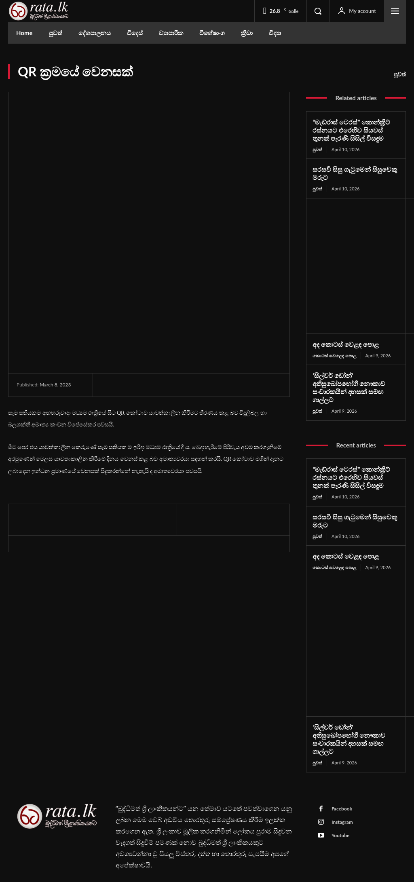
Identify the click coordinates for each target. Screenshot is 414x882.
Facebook (341, 787)
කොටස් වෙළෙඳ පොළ (334, 354)
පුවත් (400, 74)
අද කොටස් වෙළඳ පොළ (343, 342)
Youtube (340, 813)
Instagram (341, 800)
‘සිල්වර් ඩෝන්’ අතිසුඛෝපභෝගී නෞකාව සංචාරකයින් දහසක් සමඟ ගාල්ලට (353, 381)
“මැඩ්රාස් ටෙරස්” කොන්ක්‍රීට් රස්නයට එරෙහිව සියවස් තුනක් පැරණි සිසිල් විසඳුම (353, 129)
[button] (318, 11)
